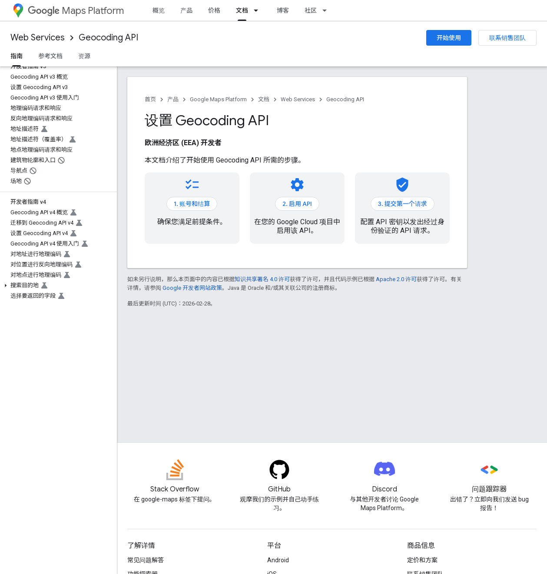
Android (278, 560)
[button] (56, 285)
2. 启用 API (297, 204)
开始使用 (449, 38)
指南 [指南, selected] (16, 56)
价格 (214, 10)
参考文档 (50, 56)
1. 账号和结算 (192, 204)
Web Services (37, 37)
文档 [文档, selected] (242, 10)
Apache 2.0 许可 (396, 279)
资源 (84, 56)
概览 (158, 10)
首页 (150, 99)
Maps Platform (76, 11)
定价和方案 (422, 560)
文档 (263, 99)
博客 (283, 10)
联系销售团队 (507, 38)
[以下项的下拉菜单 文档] (258, 10)
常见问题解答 (145, 560)
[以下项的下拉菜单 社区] (327, 10)
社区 (311, 10)
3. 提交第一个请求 (402, 204)
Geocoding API (108, 37)
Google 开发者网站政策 (192, 288)
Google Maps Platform (218, 99)
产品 (186, 10)
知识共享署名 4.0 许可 (262, 279)
